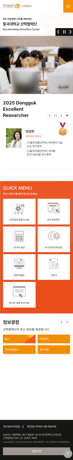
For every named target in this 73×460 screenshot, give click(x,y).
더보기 (67, 115)
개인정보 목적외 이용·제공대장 (41, 426)
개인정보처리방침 (11, 426)
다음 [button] (70, 32)
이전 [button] (58, 32)
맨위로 (67, 453)
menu (68, 6)
